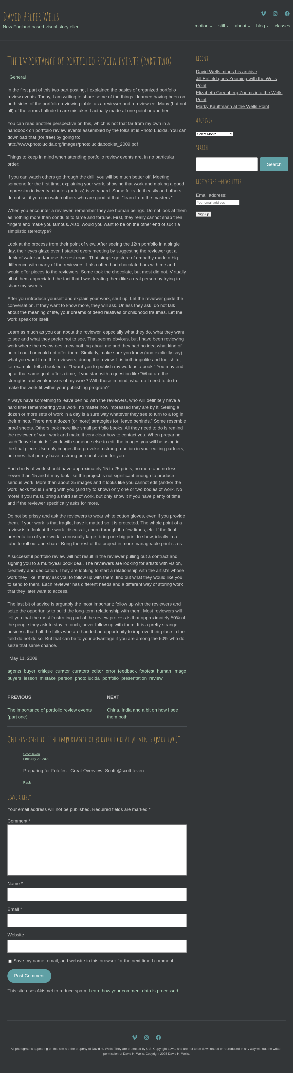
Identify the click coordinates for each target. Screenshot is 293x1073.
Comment (19, 820)
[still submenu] (227, 26)
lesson (30, 678)
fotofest (146, 671)
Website (15, 934)
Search (274, 164)
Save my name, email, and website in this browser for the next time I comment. (94, 960)
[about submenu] (249, 26)
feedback (127, 671)
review (156, 678)
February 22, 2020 (36, 759)
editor (97, 671)
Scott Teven (31, 754)
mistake (47, 678)
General (17, 77)
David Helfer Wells (31, 16)
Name (15, 883)
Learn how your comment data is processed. (134, 990)
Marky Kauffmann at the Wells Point (232, 106)
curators (80, 671)
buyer (30, 671)
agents (14, 671)
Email (14, 909)
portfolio (110, 678)
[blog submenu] (267, 26)
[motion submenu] (211, 26)
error (110, 671)
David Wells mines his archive (226, 71)
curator (62, 671)
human (164, 671)
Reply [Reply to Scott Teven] (27, 782)
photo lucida (87, 678)
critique (45, 671)
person (65, 678)
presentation (134, 678)
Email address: (211, 195)
